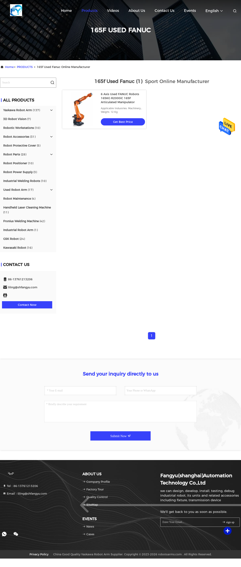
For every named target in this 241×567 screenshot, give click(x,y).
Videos (113, 10)
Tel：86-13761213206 (20, 486)
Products (89, 10)
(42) (24, 221)
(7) (17, 119)
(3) (20, 172)
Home (66, 10)
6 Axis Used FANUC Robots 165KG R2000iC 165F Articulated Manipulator (120, 98)
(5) (21, 145)
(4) (19, 198)
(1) (20, 230)
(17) (18, 190)
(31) (19, 137)
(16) (17, 248)
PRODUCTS (25, 67)
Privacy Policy (39, 554)
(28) (14, 154)
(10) (21, 128)
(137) (21, 110)
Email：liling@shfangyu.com (25, 493)
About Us (137, 10)
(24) (14, 239)
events (190, 10)
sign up (228, 522)
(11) (27, 210)
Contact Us (164, 10)
